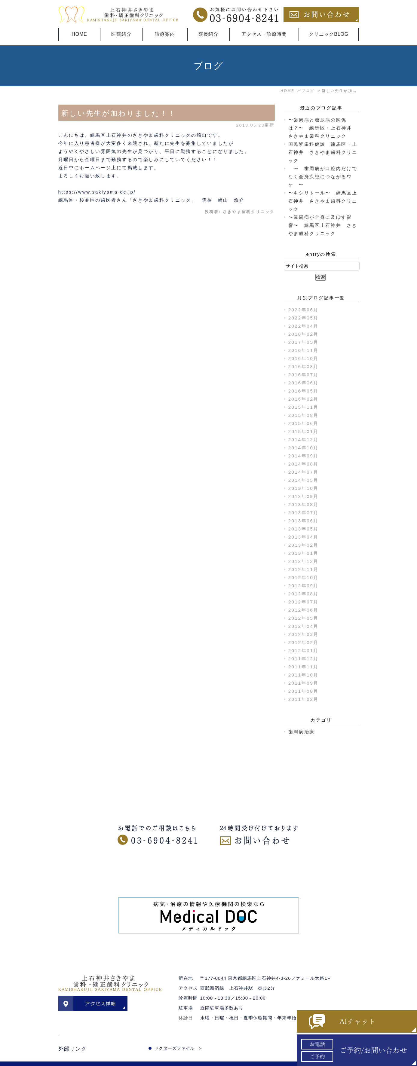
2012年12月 (303, 561)
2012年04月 (303, 626)
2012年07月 (303, 601)
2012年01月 (303, 650)
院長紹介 (208, 34)
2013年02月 (303, 545)
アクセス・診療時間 (264, 34)
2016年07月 (303, 374)
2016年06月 (303, 382)
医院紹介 (121, 34)
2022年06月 (303, 309)
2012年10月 (303, 577)
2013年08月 (303, 504)
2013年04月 (303, 536)
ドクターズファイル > (178, 1035)
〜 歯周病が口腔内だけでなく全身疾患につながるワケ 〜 (322, 176)
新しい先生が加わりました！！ (118, 113)
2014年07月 (303, 472)
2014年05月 (303, 480)
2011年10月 (303, 674)
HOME (79, 34)
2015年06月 (303, 423)
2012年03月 (303, 634)
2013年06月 (303, 520)
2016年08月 (303, 366)
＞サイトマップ (73, 1058)
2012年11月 (303, 569)
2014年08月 (303, 463)
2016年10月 (303, 358)
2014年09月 (303, 455)
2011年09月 (303, 683)
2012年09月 (303, 585)
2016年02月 (303, 399)
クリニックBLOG (328, 34)
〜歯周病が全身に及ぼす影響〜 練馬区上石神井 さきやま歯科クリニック (322, 225)
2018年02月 (303, 334)
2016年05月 (303, 390)
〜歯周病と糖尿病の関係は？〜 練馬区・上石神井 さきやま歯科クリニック (322, 128)
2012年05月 (303, 618)
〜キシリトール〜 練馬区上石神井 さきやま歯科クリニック (322, 201)
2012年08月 (303, 593)
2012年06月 (303, 609)
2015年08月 (303, 415)
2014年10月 (303, 447)
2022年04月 (303, 325)
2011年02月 (303, 699)
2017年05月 (303, 342)
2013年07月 (303, 512)
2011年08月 (303, 691)
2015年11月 (303, 407)
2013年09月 (303, 496)
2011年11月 (303, 666)
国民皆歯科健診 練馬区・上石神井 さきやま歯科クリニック (322, 152)
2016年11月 (303, 350)
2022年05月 (303, 317)
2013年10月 (303, 488)
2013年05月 (303, 528)
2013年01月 (303, 553)
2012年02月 (303, 642)
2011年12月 (303, 658)
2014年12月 (303, 439)
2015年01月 (303, 431)
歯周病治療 (301, 731)
